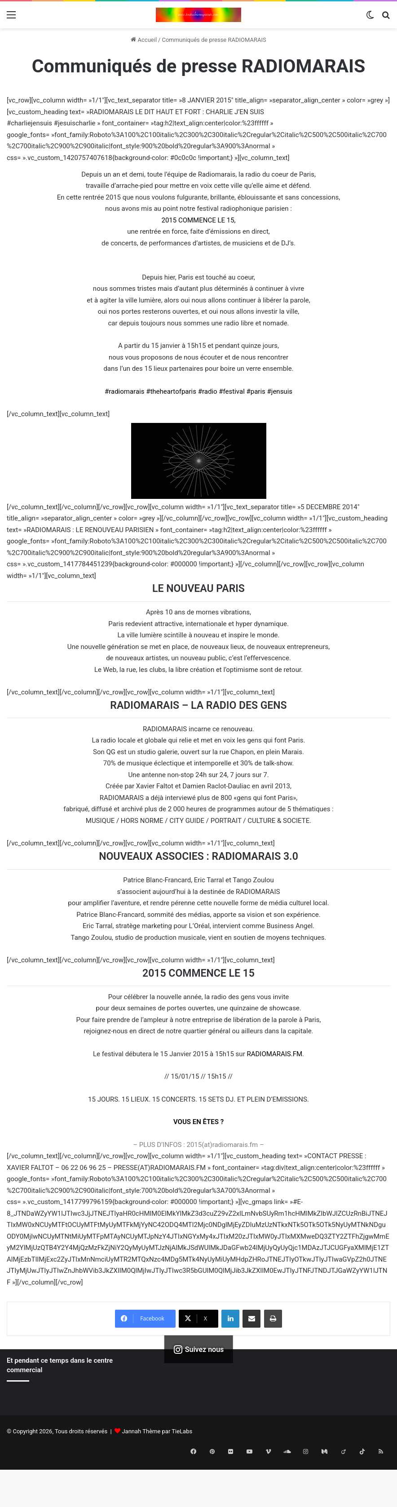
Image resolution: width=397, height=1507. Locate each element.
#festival (232, 391)
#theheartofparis (171, 391)
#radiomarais (125, 391)
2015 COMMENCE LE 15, (198, 220)
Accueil (144, 39)
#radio (207, 391)
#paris (256, 391)
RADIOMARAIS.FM (274, 1054)
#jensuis (279, 391)
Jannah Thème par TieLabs (157, 1431)
